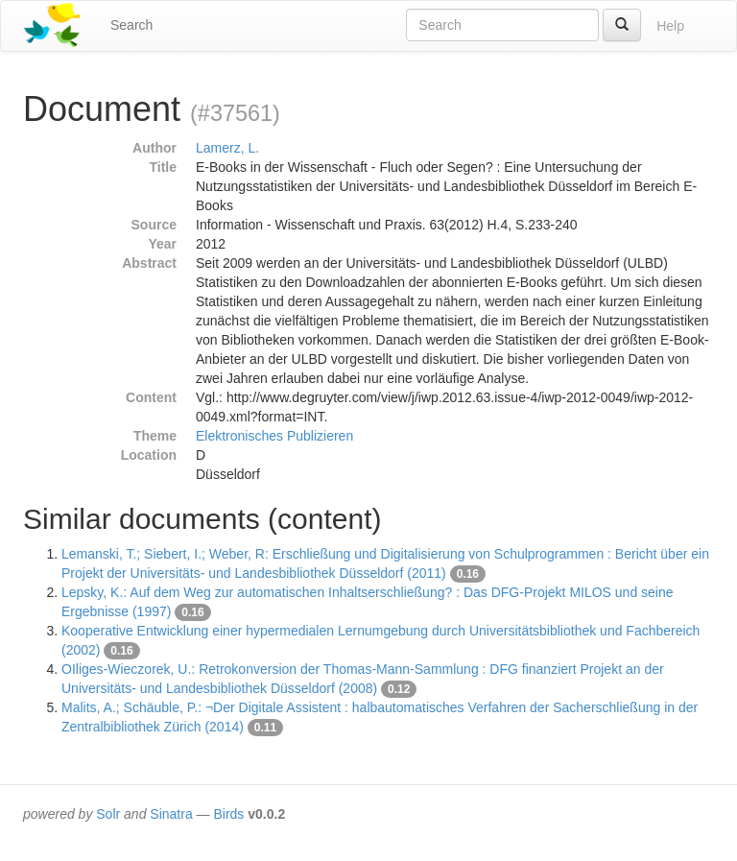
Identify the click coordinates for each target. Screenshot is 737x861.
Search (131, 25)
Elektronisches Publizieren (274, 435)
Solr (108, 814)
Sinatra (171, 814)
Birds (228, 814)
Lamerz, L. (227, 147)
